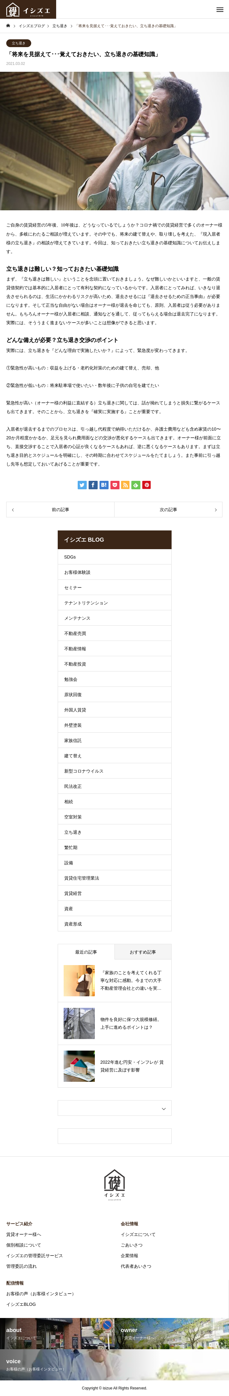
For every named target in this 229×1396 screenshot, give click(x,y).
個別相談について (23, 1244)
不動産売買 (75, 633)
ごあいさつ (132, 1244)
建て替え (73, 755)
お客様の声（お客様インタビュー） (41, 1293)
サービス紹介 (19, 1223)
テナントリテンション (86, 602)
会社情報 (129, 1223)
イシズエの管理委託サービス (34, 1255)
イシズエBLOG (21, 1304)
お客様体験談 (77, 572)
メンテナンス (77, 618)
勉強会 (70, 679)
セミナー (73, 587)
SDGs (70, 556)
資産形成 (73, 923)
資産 (68, 908)
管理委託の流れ (21, 1266)
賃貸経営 (73, 893)
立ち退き (19, 43)
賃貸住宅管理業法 (81, 878)
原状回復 (73, 694)
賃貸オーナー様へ (23, 1234)
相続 (68, 801)
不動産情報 (75, 648)
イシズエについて (138, 1234)
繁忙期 (70, 847)
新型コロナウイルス (84, 771)
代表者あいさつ (136, 1266)
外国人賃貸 (75, 709)
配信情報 (15, 1283)
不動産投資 (75, 663)
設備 (68, 862)
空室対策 (73, 816)
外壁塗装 (73, 725)
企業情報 (129, 1255)
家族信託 (73, 740)
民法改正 (73, 786)
